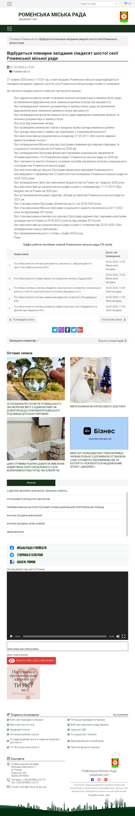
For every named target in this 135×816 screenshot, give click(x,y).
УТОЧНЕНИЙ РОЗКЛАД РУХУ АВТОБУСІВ (28, 498)
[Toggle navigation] (9, 4)
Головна (14, 39)
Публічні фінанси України (85, 746)
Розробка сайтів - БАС (99, 794)
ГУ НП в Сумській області (24, 746)
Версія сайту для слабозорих (31, 659)
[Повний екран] (123, 635)
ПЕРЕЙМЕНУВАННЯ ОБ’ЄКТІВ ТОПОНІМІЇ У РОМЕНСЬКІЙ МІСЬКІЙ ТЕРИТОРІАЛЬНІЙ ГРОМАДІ (55, 506)
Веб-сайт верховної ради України (90, 724)
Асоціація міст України (84, 733)
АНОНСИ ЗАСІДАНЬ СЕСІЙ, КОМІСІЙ (26, 523)
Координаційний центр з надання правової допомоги (35, 740)
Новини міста (29, 39)
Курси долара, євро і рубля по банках (23, 648)
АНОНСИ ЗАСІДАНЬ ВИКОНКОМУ (24, 515)
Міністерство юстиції (22, 724)
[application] (67, 605)
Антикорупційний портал (24, 733)
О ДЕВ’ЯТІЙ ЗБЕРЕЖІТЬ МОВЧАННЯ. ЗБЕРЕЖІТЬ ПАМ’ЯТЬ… (38, 490)
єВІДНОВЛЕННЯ (15, 531)
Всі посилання (120, 714)
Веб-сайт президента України (26, 719)
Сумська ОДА (78, 729)
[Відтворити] (11, 635)
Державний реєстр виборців (87, 740)
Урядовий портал (20, 729)
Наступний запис (113, 319)
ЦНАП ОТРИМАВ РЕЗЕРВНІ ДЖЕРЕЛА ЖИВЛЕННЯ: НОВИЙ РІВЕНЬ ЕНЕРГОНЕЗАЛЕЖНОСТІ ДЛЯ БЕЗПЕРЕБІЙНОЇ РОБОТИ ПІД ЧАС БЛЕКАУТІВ (36, 466)
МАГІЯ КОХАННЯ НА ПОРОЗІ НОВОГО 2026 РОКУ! (98, 405)
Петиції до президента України (88, 719)
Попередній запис (22, 319)
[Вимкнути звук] (118, 635)
